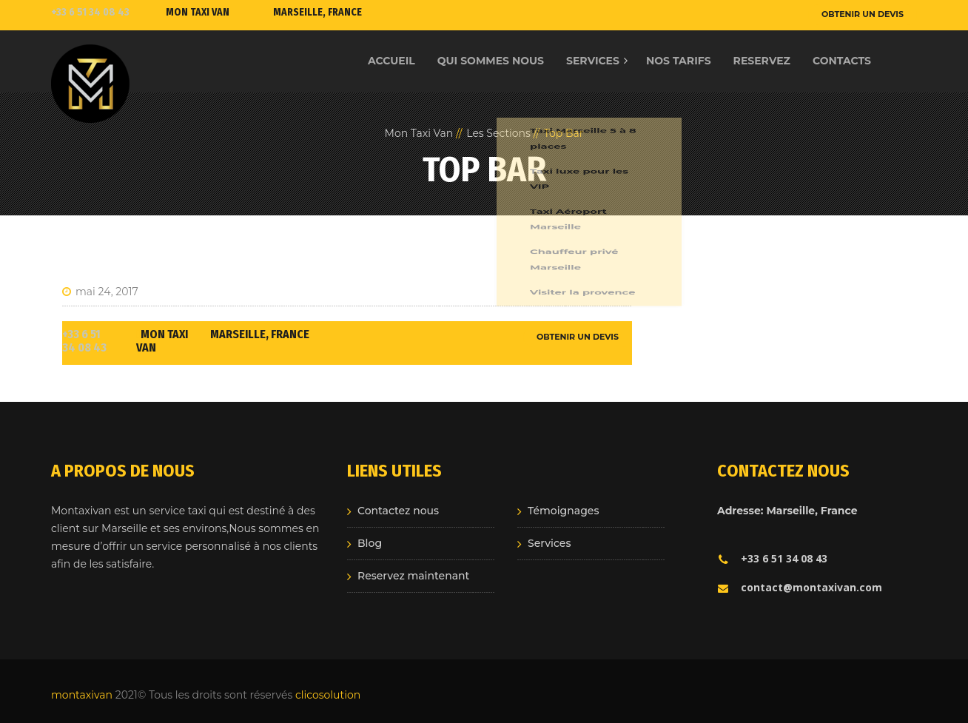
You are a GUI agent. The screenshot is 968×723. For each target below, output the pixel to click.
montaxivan (81, 695)
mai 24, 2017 (100, 291)
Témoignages (563, 510)
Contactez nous (398, 510)
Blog (369, 543)
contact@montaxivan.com (799, 587)
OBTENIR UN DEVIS (862, 14)
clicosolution (327, 695)
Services (549, 543)
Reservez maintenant (413, 575)
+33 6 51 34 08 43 (90, 12)
